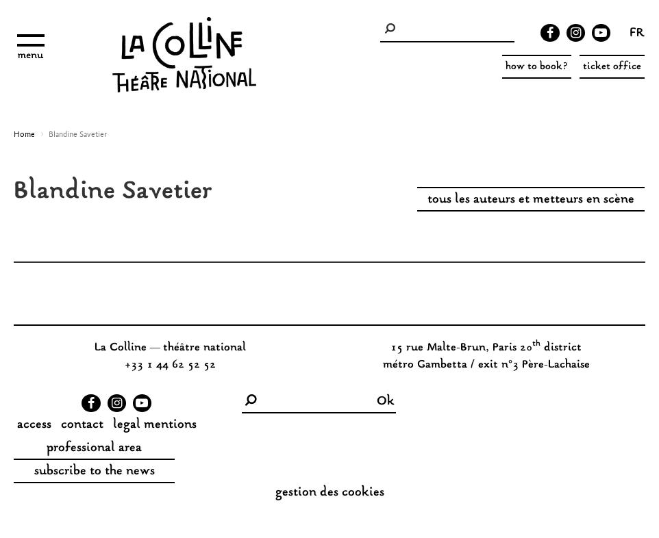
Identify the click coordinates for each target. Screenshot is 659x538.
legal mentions (155, 425)
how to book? (537, 66)
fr (637, 34)
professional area (94, 448)
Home (24, 135)
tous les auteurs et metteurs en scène (530, 200)
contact (82, 425)
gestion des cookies (329, 493)
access (34, 425)
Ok (386, 402)
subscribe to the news (94, 471)
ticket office (612, 66)
